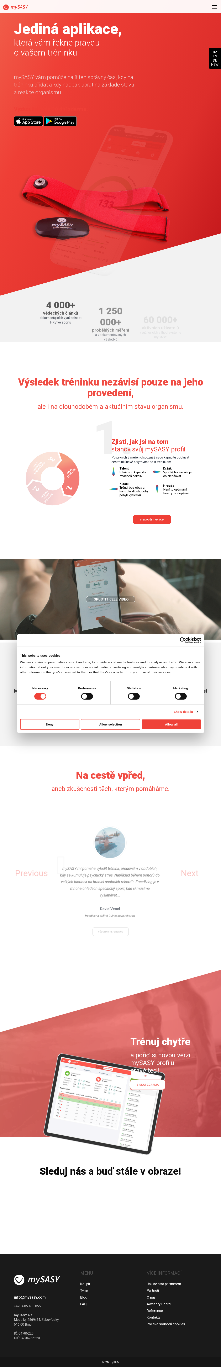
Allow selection (110, 724)
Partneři (153, 1290)
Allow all (171, 724)
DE (215, 60)
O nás (151, 1297)
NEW (215, 64)
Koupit (85, 1284)
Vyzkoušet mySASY (152, 519)
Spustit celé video (111, 615)
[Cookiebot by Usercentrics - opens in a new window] (183, 640)
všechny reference (110, 917)
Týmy (84, 1290)
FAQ (83, 1304)
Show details (183, 711)
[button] (52, 873)
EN (215, 56)
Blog (83, 1297)
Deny (50, 724)
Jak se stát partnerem (164, 1284)
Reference (155, 1311)
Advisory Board (159, 1304)
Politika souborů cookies (166, 1324)
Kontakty (154, 1317)
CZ (215, 52)
